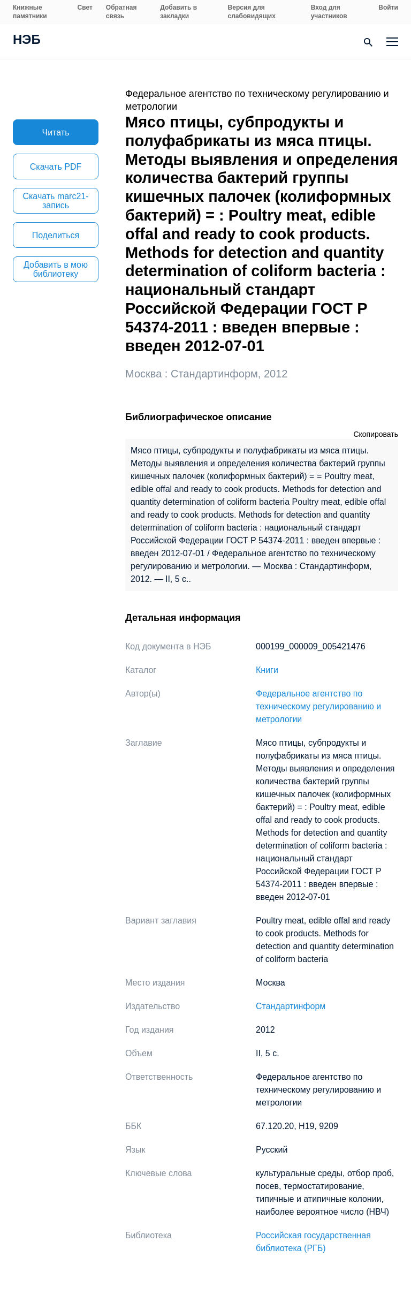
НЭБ (27, 41)
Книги (267, 670)
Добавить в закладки (178, 12)
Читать (56, 132)
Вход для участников (329, 12)
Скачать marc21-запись (55, 201)
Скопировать (375, 434)
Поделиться (55, 235)
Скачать (55, 166)
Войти (388, 7)
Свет (85, 7)
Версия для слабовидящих (252, 12)
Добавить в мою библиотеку (56, 269)
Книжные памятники (30, 12)
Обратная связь (121, 12)
